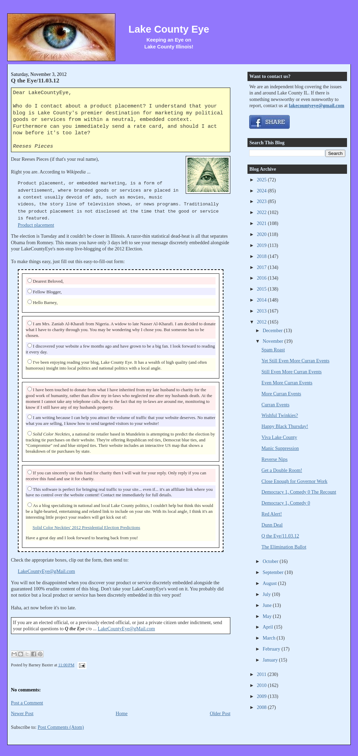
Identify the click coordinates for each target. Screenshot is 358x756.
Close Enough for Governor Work (294, 481)
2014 (262, 300)
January (271, 660)
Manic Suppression (280, 448)
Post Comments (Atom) (61, 727)
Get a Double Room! (282, 470)
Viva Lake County (279, 437)
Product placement (36, 225)
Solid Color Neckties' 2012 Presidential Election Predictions (86, 527)
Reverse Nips (275, 459)
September (274, 572)
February (272, 649)
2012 (262, 322)
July (267, 594)
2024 (262, 190)
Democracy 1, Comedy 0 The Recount (299, 492)
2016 (262, 278)
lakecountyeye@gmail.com (316, 105)
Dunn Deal (272, 525)
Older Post (220, 713)
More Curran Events (281, 393)
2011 (262, 674)
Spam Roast (273, 349)
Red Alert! (272, 514)
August (270, 583)
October (271, 561)
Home (122, 713)
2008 (262, 707)
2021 (262, 223)
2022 (262, 212)
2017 (262, 267)
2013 (262, 311)
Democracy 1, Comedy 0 (286, 503)
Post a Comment (27, 703)
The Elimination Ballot (284, 547)
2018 (262, 256)
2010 (262, 685)
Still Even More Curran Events (292, 371)
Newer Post (22, 713)
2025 (262, 179)
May (268, 616)
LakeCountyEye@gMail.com (46, 571)
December (273, 330)
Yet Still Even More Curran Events (296, 360)
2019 (262, 245)
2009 (262, 696)
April (268, 627)
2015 (262, 289)
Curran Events (275, 404)
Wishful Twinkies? (280, 415)
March (270, 638)
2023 (262, 201)
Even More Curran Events (287, 382)
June (268, 605)
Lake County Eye (168, 29)
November (273, 341)
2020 (262, 234)
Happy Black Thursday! (285, 426)
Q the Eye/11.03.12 (35, 80)
